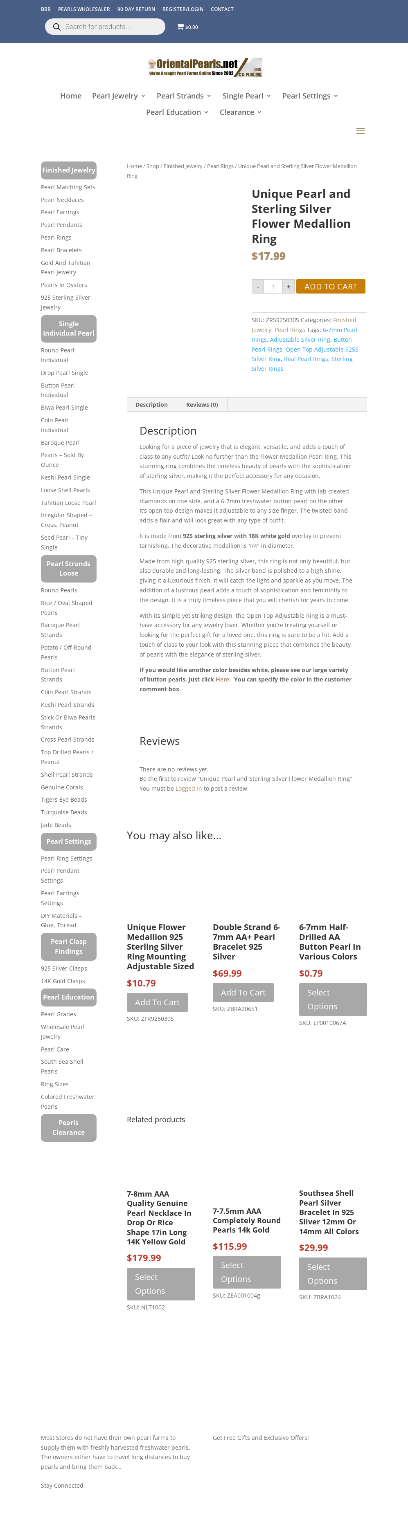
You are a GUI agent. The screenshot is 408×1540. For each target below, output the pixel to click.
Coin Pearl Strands (66, 692)
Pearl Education (173, 112)
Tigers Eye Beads (64, 799)
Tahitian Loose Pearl (68, 503)
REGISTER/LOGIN (182, 9)
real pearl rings (306, 359)
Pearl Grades (58, 1014)
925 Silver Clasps (64, 968)
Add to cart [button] (157, 1002)
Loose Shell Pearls (65, 490)
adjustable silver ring (300, 339)
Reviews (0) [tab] (202, 404)
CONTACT (222, 9)
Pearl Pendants (61, 225)
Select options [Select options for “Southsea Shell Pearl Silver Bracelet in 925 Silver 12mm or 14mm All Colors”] (322, 1273)
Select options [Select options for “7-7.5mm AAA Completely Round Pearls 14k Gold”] (236, 1272)
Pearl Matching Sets (68, 187)
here (222, 679)
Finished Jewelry (183, 166)
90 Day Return (136, 9)
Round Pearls (59, 590)
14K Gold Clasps (63, 981)
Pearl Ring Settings (66, 858)
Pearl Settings (306, 96)
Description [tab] (151, 404)
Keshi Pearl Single (65, 477)
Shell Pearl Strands (67, 774)
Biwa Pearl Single (64, 407)
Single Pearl (243, 96)
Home (70, 96)
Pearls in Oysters (64, 285)
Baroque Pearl (60, 442)
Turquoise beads (64, 812)
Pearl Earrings (60, 212)
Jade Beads (56, 825)
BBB (46, 9)
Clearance (237, 112)
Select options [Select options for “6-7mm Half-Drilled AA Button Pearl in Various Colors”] (322, 999)
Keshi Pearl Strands (68, 704)
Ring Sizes (55, 1084)
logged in (189, 788)
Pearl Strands (180, 96)
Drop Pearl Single (64, 373)
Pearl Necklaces (62, 200)
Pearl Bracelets (61, 250)
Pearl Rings (220, 166)
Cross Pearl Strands (68, 739)
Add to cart (330, 286)
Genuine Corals (62, 787)
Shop (153, 166)
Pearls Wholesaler (84, 9)
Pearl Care (55, 1049)
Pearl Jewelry (115, 96)
